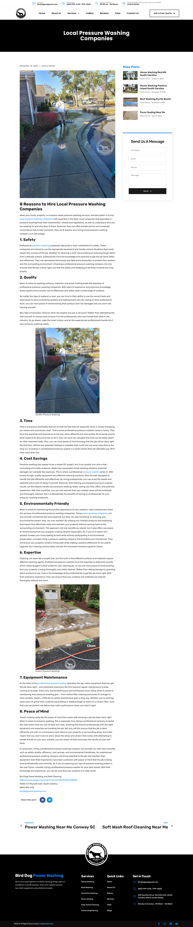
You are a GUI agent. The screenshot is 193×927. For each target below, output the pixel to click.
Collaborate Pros (46, 924)
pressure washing (40, 245)
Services (73, 12)
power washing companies (95, 513)
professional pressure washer (52, 683)
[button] (42, 800)
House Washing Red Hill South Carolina (153, 74)
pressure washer (91, 472)
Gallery (90, 12)
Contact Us (133, 12)
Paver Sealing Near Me (152, 112)
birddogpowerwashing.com (33, 791)
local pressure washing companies (36, 219)
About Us (56, 12)
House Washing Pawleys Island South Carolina (153, 87)
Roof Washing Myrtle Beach (155, 99)
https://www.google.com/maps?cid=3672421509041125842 (48, 780)
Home (42, 12)
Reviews (104, 12)
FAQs (117, 12)
